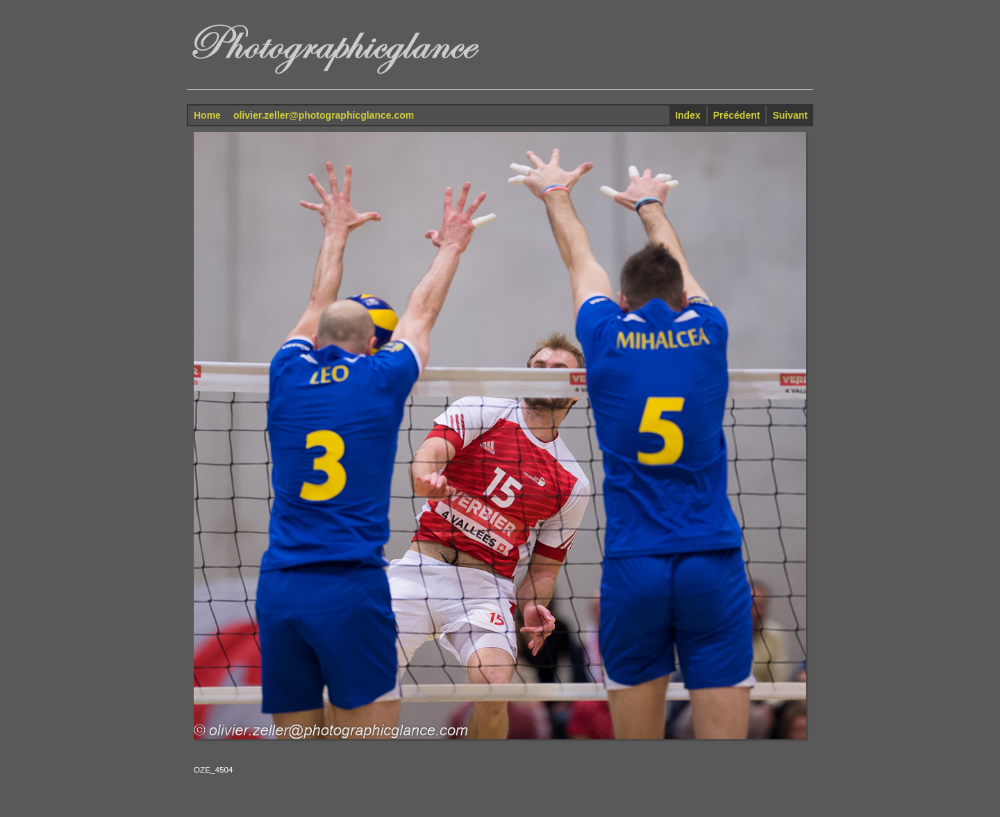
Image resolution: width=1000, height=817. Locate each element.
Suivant (790, 115)
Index (688, 115)
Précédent (736, 115)
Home (207, 115)
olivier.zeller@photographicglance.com (323, 115)
